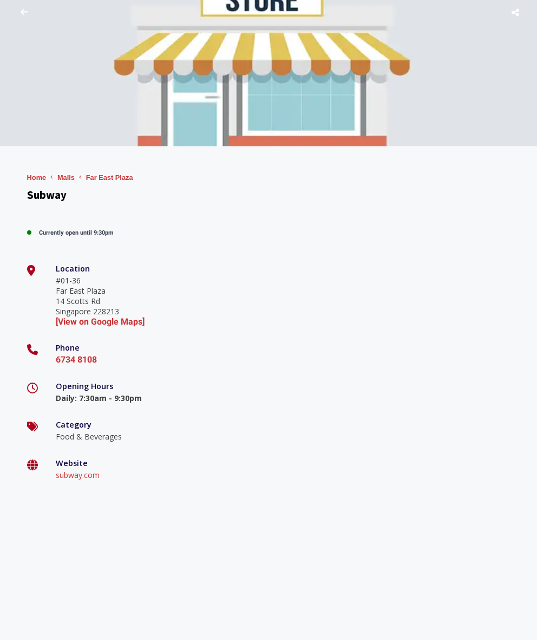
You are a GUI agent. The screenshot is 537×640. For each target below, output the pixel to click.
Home (37, 177)
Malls (66, 177)
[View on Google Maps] (100, 321)
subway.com (78, 475)
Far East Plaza (109, 177)
